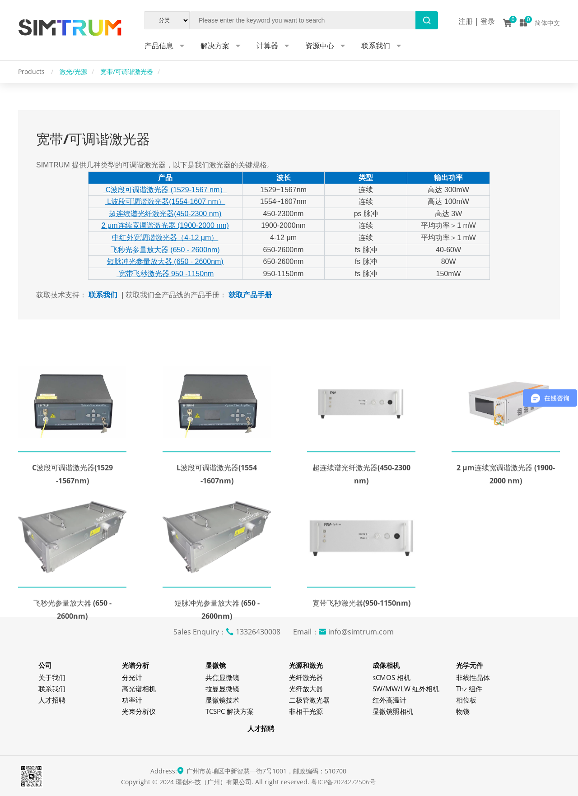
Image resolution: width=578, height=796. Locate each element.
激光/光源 (73, 71)
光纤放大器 (306, 688)
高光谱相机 (139, 688)
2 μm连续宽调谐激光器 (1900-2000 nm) (165, 225)
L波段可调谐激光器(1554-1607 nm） (165, 201)
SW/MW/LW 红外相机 (406, 688)
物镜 (463, 711)
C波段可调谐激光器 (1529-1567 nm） (165, 190)
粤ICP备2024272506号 (343, 781)
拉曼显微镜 (222, 688)
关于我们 (51, 677)
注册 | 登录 (476, 21)
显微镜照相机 (393, 711)
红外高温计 (389, 699)
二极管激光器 (309, 699)
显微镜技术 (222, 699)
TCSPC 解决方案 (229, 711)
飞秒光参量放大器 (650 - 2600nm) (165, 250)
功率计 (132, 699)
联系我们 (51, 688)
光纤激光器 (306, 677)
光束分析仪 (139, 711)
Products (32, 71)
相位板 (466, 699)
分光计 (132, 677)
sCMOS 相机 (391, 677)
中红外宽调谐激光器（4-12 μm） (165, 237)
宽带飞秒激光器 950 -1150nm (165, 274)
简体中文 (547, 23)
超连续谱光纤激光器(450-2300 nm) (165, 214)
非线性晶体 (473, 677)
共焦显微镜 (222, 677)
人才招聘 (51, 699)
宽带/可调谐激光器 (126, 71)
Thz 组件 (469, 688)
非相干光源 (306, 711)
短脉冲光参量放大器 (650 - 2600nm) (165, 261)
